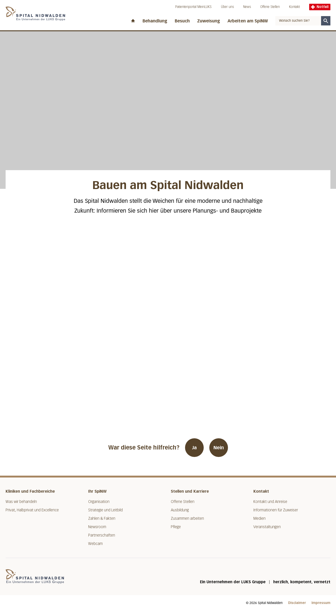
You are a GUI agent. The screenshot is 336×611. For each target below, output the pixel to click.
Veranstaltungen (267, 527)
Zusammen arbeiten (187, 518)
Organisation (98, 501)
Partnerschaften (101, 535)
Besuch (182, 21)
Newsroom (97, 527)
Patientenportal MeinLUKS (193, 7)
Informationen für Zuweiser (275, 510)
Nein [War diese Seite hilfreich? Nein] (219, 447)
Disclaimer (297, 603)
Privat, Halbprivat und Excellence (32, 510)
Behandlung (155, 21)
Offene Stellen (270, 7)
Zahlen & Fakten (101, 518)
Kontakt (294, 7)
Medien (259, 518)
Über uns (227, 7)
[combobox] (298, 20)
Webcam (95, 543)
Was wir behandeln (21, 501)
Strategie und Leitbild (105, 510)
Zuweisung (208, 21)
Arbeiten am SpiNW (248, 21)
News (247, 7)
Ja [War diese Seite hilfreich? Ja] (194, 447)
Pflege (176, 527)
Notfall (320, 7)
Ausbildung (180, 510)
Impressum (321, 603)
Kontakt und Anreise (270, 501)
